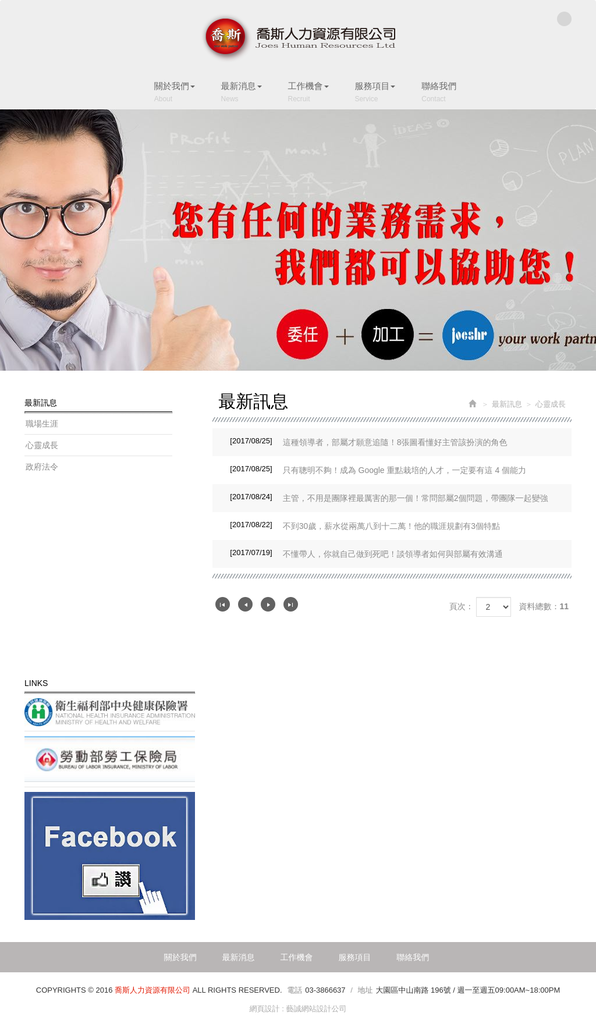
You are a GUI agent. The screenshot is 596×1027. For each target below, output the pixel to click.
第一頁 (222, 604)
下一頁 (268, 604)
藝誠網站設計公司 (316, 1008)
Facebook (564, 19)
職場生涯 (42, 423)
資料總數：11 (544, 606)
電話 (294, 990)
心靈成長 (42, 445)
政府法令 (42, 466)
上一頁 (245, 604)
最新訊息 (507, 404)
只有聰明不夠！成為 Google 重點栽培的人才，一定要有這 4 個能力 (378, 469)
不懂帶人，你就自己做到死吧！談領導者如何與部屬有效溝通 (366, 553)
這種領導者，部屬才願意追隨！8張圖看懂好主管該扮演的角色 (368, 441)
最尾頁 (290, 604)
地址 (364, 990)
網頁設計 (265, 1008)
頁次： (461, 606)
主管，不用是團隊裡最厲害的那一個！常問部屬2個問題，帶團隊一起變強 (389, 497)
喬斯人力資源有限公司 (298, 38)
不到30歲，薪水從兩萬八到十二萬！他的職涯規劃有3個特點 (365, 525)
